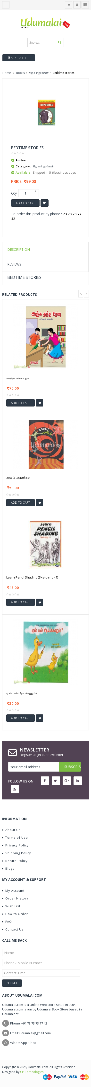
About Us (11, 830)
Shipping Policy (16, 853)
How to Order (15, 914)
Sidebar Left (19, 58)
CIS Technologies (31, 1072)
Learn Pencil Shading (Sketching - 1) (32, 577)
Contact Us (13, 929)
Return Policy (15, 861)
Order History (15, 898)
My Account (13, 890)
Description (18, 249)
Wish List (11, 906)
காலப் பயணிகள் (18, 477)
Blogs (8, 868)
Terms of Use (15, 837)
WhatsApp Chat (23, 1042)
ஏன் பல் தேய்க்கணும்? (21, 693)
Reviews (14, 264)
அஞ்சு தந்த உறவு (18, 378)
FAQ (7, 921)
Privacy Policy (15, 845)
